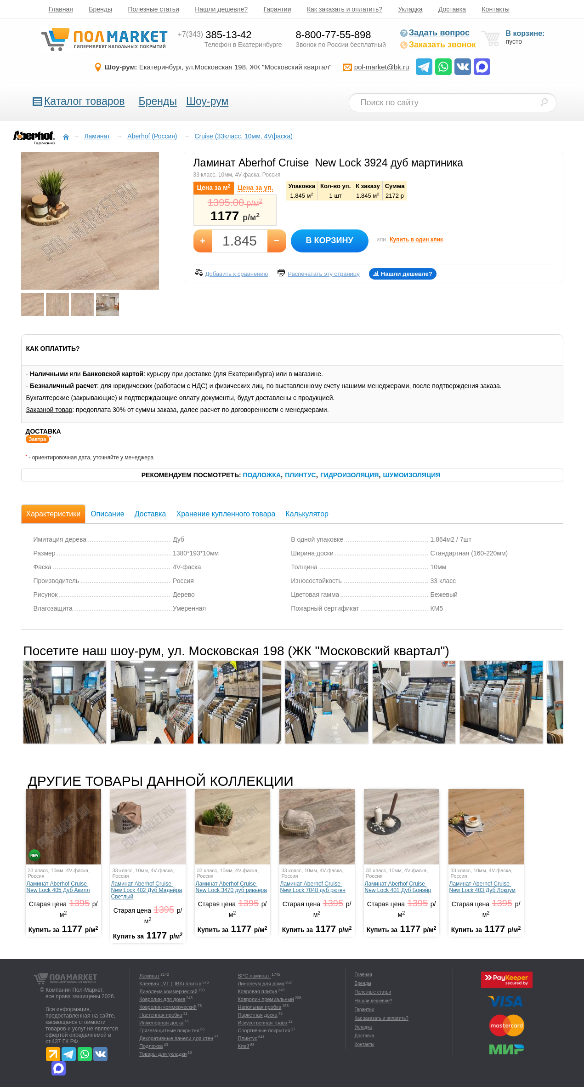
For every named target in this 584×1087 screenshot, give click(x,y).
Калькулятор (307, 514)
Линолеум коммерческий (168, 991)
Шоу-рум (207, 101)
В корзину (329, 240)
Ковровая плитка (257, 991)
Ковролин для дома (162, 999)
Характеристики (53, 514)
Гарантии (277, 9)
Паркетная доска (257, 1015)
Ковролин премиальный (266, 999)
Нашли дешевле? (221, 9)
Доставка (452, 9)
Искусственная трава (262, 1022)
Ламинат (149, 975)
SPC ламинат (254, 975)
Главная (61, 9)
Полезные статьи (153, 9)
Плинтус (300, 475)
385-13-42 (215, 34)
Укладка (410, 9)
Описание (108, 514)
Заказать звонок (438, 44)
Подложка (262, 475)
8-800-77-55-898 (333, 34)
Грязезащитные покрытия (169, 1030)
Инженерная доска (161, 1022)
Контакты (495, 9)
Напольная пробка (259, 1007)
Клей (243, 1046)
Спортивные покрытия (264, 1030)
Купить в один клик (416, 239)
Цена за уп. (255, 187)
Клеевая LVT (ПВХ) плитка (170, 983)
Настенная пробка (160, 1015)
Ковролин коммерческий (168, 1007)
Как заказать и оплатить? (344, 9)
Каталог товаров (84, 101)
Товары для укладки (163, 1054)
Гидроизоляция (349, 475)
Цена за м (214, 187)
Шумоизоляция (412, 475)
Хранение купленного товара (225, 514)
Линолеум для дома (261, 983)
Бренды (100, 9)
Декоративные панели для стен (176, 1038)
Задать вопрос (435, 32)
